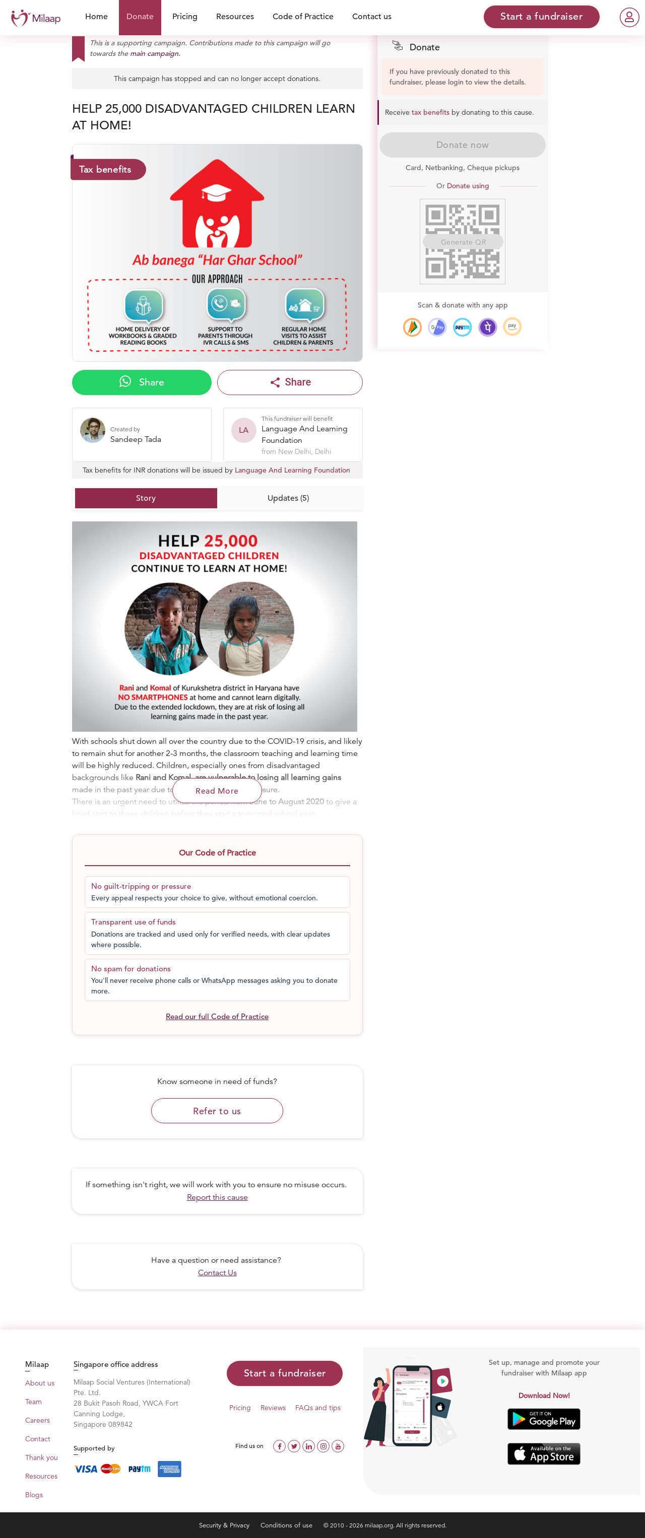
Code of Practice (303, 17)
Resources (235, 17)
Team (33, 1401)
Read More (217, 791)
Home (96, 17)
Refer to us (217, 1111)
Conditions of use (287, 1525)
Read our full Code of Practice (217, 1016)
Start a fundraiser (285, 1373)
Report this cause (217, 1197)
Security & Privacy (225, 1525)
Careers (37, 1420)
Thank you (41, 1457)
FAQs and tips (318, 1407)
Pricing (185, 17)
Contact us (372, 17)
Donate (140, 17)
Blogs (34, 1494)
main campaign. (155, 53)
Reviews (273, 1407)
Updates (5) (288, 498)
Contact (37, 1438)
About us (39, 1383)
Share (141, 382)
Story (146, 498)
